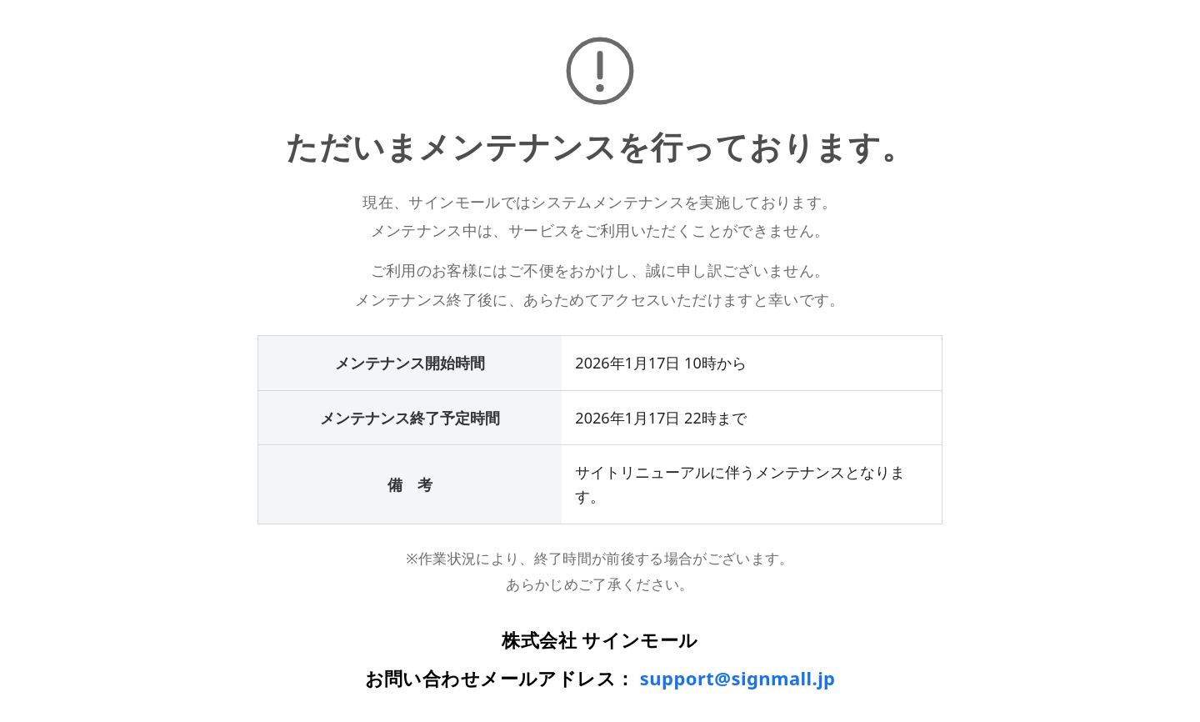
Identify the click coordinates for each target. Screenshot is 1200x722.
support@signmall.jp (738, 677)
